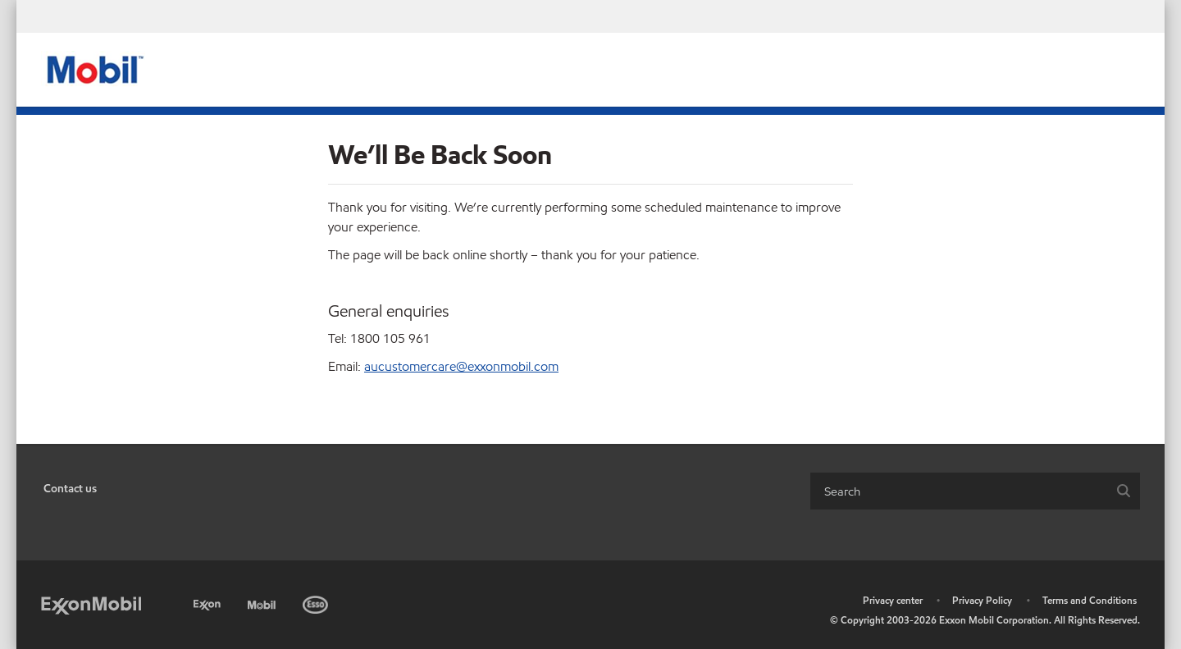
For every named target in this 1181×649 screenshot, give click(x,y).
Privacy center (893, 600)
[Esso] (317, 602)
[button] (1123, 491)
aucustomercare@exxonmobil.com (461, 366)
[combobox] (975, 491)
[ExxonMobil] (91, 604)
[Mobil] (263, 602)
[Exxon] (209, 602)
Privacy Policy (982, 600)
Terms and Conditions (1089, 600)
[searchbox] (958, 491)
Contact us (70, 488)
